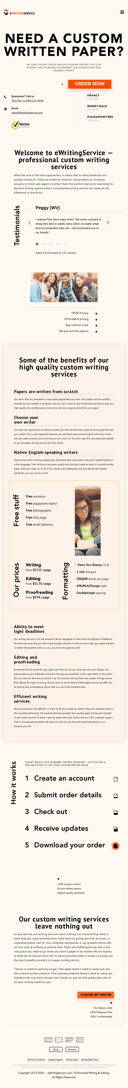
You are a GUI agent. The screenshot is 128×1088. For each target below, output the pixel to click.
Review (72, 1049)
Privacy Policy (72, 1060)
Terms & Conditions (36, 1060)
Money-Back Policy (89, 1060)
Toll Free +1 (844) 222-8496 (28, 100)
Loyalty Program (55, 1060)
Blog (55, 1049)
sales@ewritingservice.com (27, 112)
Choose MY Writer (95, 994)
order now (90, 84)
